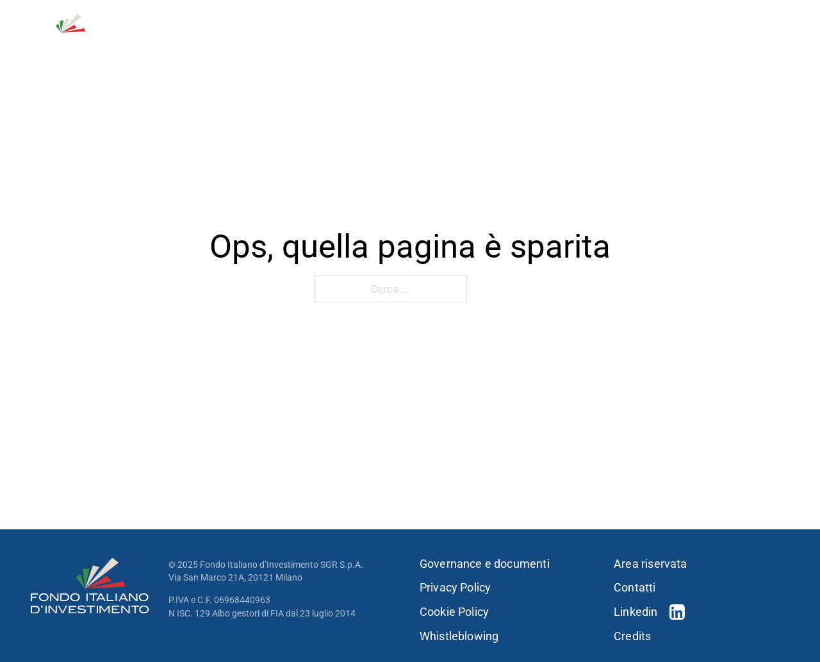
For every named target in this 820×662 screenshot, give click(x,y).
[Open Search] (722, 19)
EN (783, 19)
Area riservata (650, 564)
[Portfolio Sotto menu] (536, 44)
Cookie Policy (454, 612)
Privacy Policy (455, 587)
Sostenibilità (648, 44)
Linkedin (635, 611)
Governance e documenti (485, 564)
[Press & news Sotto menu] (785, 44)
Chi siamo (285, 44)
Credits (632, 636)
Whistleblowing (459, 636)
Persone (578, 44)
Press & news (743, 44)
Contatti (676, 19)
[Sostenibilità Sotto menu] (690, 44)
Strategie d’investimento (386, 44)
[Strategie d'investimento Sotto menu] (456, 44)
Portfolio (502, 44)
